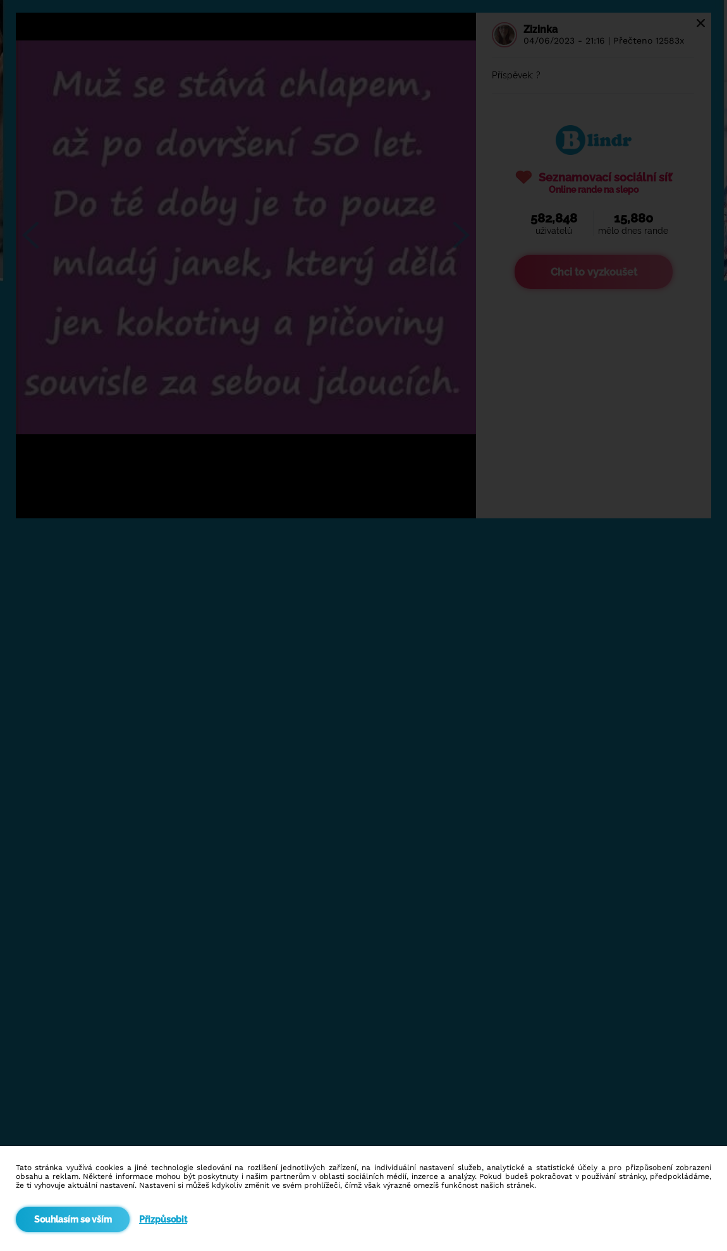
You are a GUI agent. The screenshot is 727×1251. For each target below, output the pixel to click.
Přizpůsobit (163, 1219)
